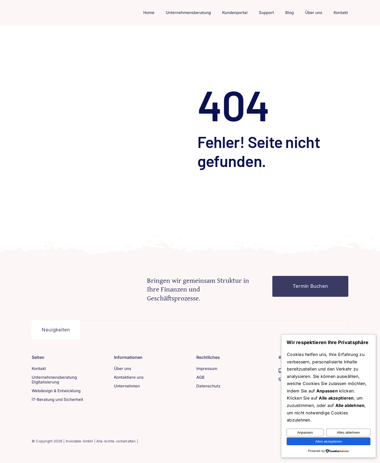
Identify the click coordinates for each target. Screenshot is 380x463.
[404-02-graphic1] (83, 278)
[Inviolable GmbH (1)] (60, 9)
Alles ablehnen (348, 432)
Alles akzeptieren (328, 441)
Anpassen (305, 432)
